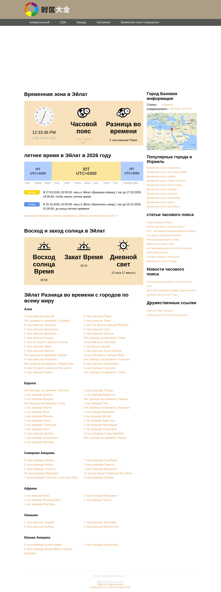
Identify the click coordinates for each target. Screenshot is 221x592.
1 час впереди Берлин (38, 394)
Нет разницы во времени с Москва (46, 390)
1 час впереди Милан (97, 416)
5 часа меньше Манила (39, 350)
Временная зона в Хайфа (161, 176)
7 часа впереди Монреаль (100, 468)
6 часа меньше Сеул (97, 329)
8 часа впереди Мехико (39, 460)
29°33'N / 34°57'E (181, 108)
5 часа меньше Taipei (37, 346)
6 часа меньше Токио (97, 320)
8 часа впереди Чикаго (38, 464)
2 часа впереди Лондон (99, 390)
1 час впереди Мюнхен (38, 416)
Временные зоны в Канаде (162, 261)
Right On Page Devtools (160, 310)
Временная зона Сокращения (140, 22)
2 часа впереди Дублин (39, 433)
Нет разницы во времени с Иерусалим (48, 363)
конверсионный (39, 22)
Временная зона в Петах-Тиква (164, 185)
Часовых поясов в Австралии (163, 256)
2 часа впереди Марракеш (101, 495)
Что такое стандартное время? (164, 235)
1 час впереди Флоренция (40, 437)
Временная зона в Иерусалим (163, 167)
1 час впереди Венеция (39, 442)
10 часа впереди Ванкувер (41, 473)
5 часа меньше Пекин (97, 316)
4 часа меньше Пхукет (38, 372)
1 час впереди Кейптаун (39, 504)
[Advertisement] (110, 57)
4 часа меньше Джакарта (40, 333)
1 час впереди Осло (37, 429)
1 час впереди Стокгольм (40, 424)
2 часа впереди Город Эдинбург (104, 433)
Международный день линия (163, 239)
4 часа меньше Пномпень (40, 359)
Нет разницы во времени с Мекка (45, 355)
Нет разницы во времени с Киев (44, 403)
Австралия (103, 22)
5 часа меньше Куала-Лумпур (103, 350)
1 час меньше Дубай (97, 346)
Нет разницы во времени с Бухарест (107, 407)
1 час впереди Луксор (98, 499)
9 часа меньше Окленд (39, 526)
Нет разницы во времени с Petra (104, 372)
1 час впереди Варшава (99, 411)
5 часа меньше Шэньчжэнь (41, 329)
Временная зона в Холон (161, 202)
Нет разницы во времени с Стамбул (47, 320)
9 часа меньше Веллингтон (101, 526)
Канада (81, 22)
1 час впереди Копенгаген (100, 429)
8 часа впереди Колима (99, 477)
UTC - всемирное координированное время (171, 231)
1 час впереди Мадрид (38, 399)
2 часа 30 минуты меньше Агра (104, 355)
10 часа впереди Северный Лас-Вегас (108, 473)
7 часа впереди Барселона (101, 544)
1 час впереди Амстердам (100, 424)
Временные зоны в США (160, 244)
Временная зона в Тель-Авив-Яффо (167, 172)
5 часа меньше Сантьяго (99, 368)
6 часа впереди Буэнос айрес (43, 544)
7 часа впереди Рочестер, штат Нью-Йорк (51, 477)
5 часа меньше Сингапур (100, 342)
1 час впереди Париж (37, 407)
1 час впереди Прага (37, 420)
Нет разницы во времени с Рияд (104, 337)
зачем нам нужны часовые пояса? (166, 226)
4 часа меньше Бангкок (98, 333)
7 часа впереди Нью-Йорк (100, 460)
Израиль (167, 104)
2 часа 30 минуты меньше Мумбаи (106, 324)
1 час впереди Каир (36, 495)
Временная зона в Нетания (162, 193)
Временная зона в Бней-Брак (163, 206)
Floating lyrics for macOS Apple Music (167, 315)
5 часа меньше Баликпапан (101, 363)
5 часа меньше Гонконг (39, 337)
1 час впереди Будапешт (99, 394)
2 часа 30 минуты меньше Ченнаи (46, 342)
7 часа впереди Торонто (99, 464)
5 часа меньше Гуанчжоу (40, 324)
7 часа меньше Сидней (39, 522)
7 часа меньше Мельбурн (100, 522)
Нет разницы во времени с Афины (106, 399)
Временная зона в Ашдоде (162, 189)
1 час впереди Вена (37, 411)
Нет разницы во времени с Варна (105, 437)
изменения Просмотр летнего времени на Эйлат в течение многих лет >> (71, 215)
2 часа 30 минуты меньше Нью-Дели (47, 368)
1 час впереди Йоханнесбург (42, 499)
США (63, 22)
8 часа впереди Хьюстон (40, 468)
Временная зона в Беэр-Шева (163, 198)
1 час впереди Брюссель (99, 420)
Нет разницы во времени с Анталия (106, 359)
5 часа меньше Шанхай (39, 316)
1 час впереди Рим (96, 403)
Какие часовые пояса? (159, 222)
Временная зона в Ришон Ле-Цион (166, 180)
